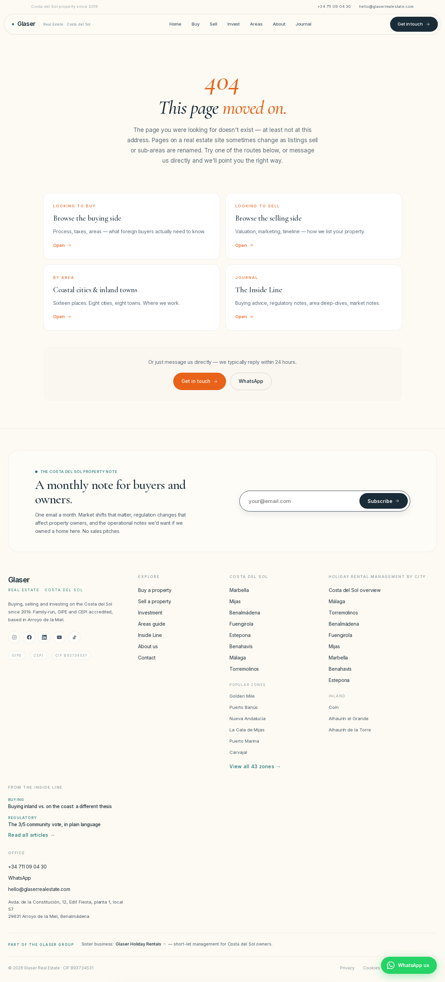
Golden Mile (241, 696)
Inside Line (150, 635)
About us (148, 646)
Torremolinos (244, 669)
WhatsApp (251, 381)
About (279, 24)
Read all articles (31, 835)
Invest (233, 24)
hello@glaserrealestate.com (386, 6)
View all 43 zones (255, 766)
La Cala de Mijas (247, 729)
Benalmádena (244, 612)
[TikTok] (74, 637)
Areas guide (151, 624)
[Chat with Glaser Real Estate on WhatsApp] (409, 965)
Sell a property (154, 601)
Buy (195, 24)
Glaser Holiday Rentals (141, 944)
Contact (146, 657)
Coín (334, 707)
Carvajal (238, 752)
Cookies (371, 967)
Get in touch (414, 24)
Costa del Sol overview (355, 590)
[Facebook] (29, 637)
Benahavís (240, 646)
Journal (303, 24)
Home (175, 24)
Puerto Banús (243, 707)
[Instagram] (14, 637)
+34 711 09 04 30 (334, 6)
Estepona (239, 635)
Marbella (239, 590)
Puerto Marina (244, 741)
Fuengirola (241, 624)
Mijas (235, 601)
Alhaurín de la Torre (350, 729)
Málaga (237, 657)
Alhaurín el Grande (349, 718)
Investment (150, 612)
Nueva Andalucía (247, 718)
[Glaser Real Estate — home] (51, 24)
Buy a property (155, 590)
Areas (256, 24)
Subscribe (384, 501)
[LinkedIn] (44, 637)
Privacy (347, 967)
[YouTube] (59, 637)
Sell (213, 24)
